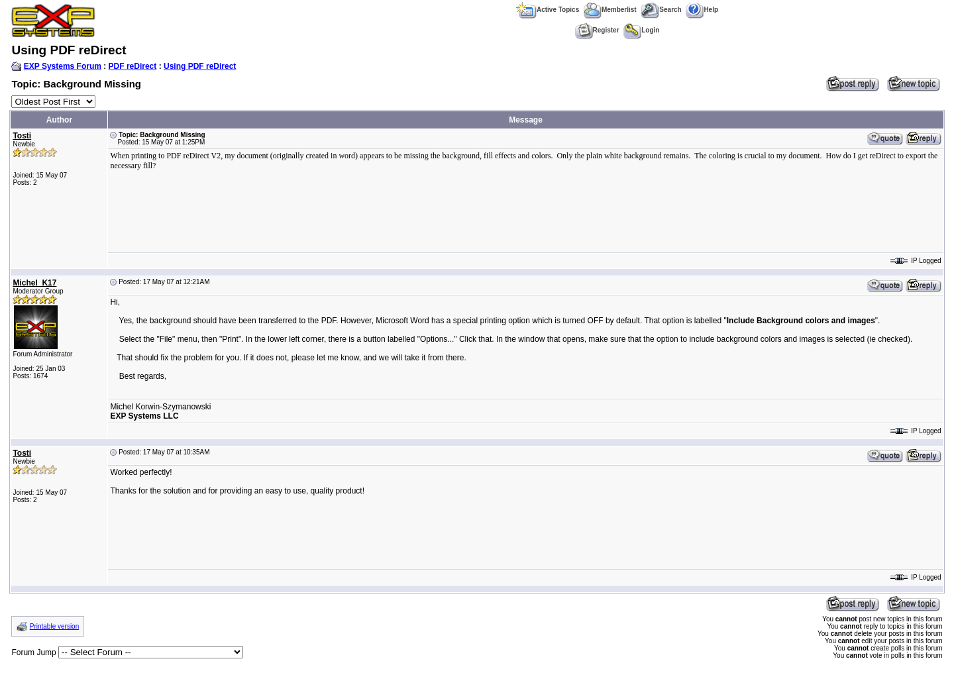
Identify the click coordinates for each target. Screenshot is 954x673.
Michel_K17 (34, 282)
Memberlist (610, 9)
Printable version (54, 626)
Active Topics (547, 9)
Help (702, 9)
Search (661, 9)
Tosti (22, 135)
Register (597, 30)
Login (641, 30)
